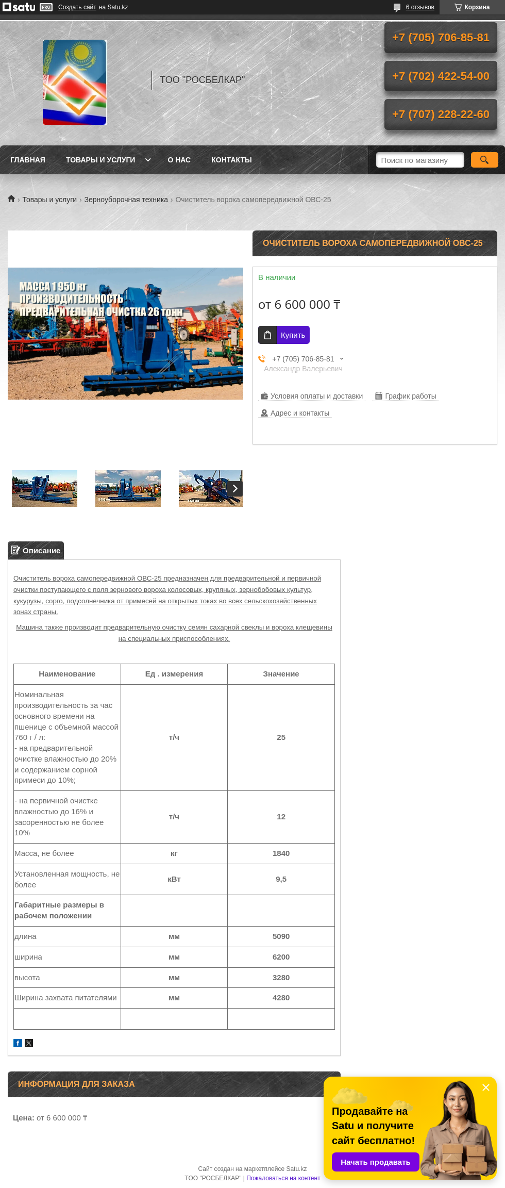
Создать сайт (77, 7)
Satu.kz (296, 1169)
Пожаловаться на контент (283, 1178)
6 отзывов (420, 7)
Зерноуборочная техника (126, 199)
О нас (179, 160)
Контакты (231, 160)
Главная (27, 160)
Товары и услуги (101, 160)
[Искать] (484, 160)
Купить (293, 335)
